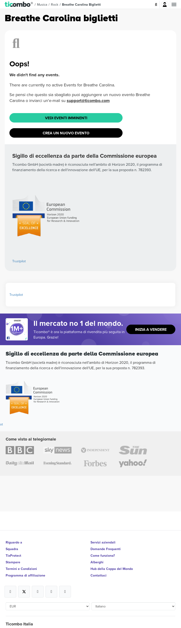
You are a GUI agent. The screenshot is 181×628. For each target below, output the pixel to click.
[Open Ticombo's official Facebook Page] (17, 338)
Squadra (12, 549)
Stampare (13, 562)
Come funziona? (102, 555)
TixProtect (13, 555)
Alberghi (96, 562)
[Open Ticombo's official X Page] (24, 592)
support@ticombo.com (88, 101)
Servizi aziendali (102, 542)
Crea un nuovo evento (66, 133)
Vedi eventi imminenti (66, 118)
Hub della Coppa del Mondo (111, 568)
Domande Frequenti (105, 549)
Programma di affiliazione (25, 575)
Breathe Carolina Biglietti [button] (81, 4)
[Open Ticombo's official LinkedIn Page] (65, 592)
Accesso (165, 4)
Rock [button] (54, 4)
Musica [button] (42, 4)
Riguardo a (14, 542)
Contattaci (98, 575)
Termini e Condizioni (21, 568)
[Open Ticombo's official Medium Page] (51, 592)
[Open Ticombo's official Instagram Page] (38, 592)
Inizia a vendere (151, 329)
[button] (19, 4)
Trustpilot (19, 261)
